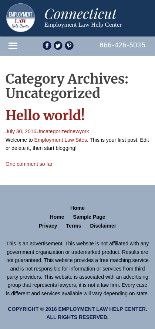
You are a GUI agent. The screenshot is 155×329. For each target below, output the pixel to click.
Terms (73, 226)
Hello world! (45, 115)
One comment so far (29, 164)
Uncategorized (53, 131)
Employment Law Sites (60, 140)
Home (77, 208)
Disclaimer (103, 226)
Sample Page (89, 217)
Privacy (48, 226)
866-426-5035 (122, 45)
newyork (79, 131)
